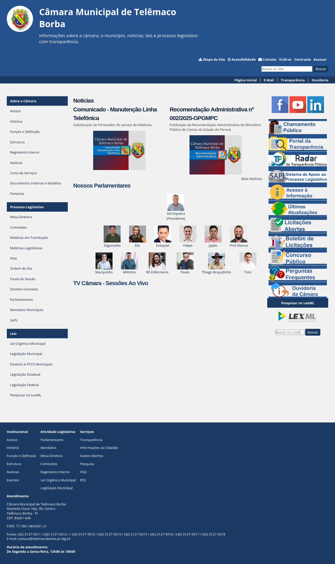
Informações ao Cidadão (99, 447)
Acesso (12, 439)
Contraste (302, 59)
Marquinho (104, 269)
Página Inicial (245, 80)
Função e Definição (21, 455)
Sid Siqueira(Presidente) (175, 213)
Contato (269, 59)
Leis (13, 333)
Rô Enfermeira (157, 269)
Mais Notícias (251, 178)
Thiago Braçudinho (216, 269)
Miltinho (129, 269)
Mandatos (48, 447)
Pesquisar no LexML (297, 303)
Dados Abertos (91, 455)
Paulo (185, 269)
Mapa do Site (214, 59)
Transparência (293, 80)
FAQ (83, 472)
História (13, 447)
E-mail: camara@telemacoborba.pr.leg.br (39, 538)
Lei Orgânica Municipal (58, 480)
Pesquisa (87, 463)
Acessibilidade (244, 59)
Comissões (49, 463)
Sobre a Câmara (23, 101)
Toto (247, 269)
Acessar (320, 59)
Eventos (13, 480)
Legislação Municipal (57, 488)
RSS (83, 480)
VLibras (285, 59)
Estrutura (14, 463)
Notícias (83, 100)
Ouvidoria (320, 80)
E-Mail (269, 80)
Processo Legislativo (26, 207)
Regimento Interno (55, 472)
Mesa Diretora (52, 455)
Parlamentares (52, 439)
